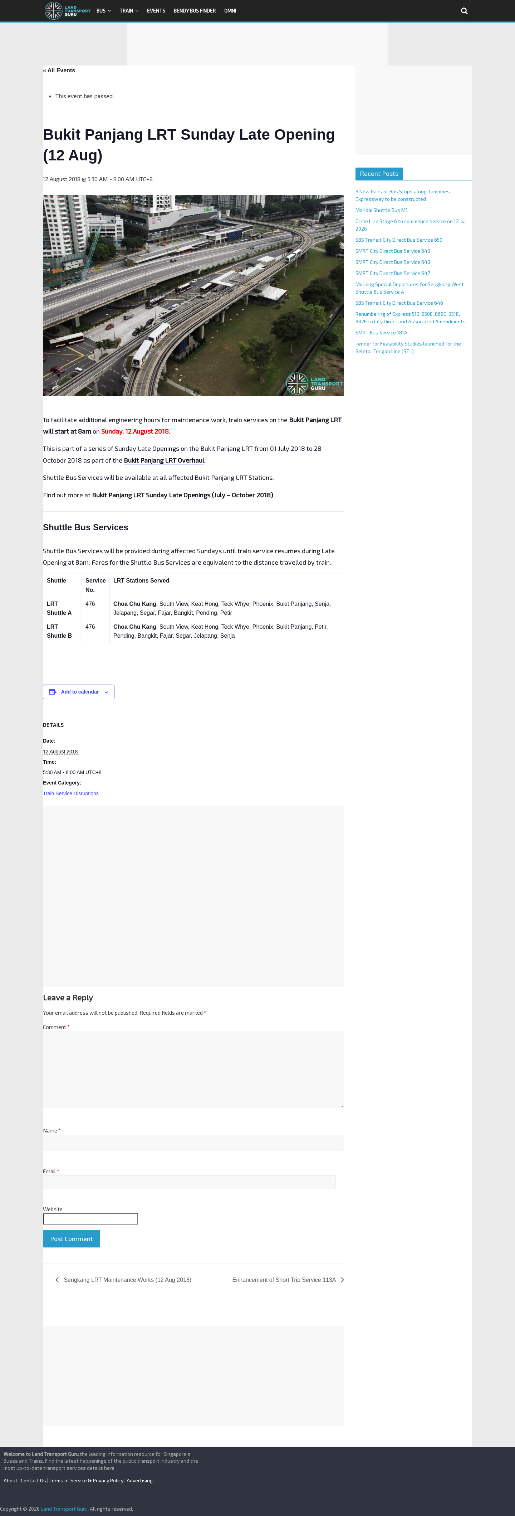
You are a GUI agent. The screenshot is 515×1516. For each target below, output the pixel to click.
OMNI (230, 11)
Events (156, 11)
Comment (56, 1027)
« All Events (59, 70)
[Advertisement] (257, 44)
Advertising (140, 1480)
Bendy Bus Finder (195, 11)
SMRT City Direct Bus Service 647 (392, 273)
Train (126, 11)
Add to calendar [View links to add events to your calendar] (80, 692)
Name (52, 1130)
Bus (101, 11)
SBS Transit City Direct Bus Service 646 (399, 303)
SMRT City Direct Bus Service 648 (392, 262)
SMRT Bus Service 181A (381, 332)
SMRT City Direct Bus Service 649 (392, 251)
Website (53, 1209)
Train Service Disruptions (71, 793)
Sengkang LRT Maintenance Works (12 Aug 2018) (126, 1280)
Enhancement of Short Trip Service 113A (285, 1280)
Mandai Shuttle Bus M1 (381, 210)
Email (51, 1171)
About (11, 1480)
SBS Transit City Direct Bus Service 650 (398, 240)
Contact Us (33, 1480)
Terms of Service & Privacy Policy (86, 1480)
